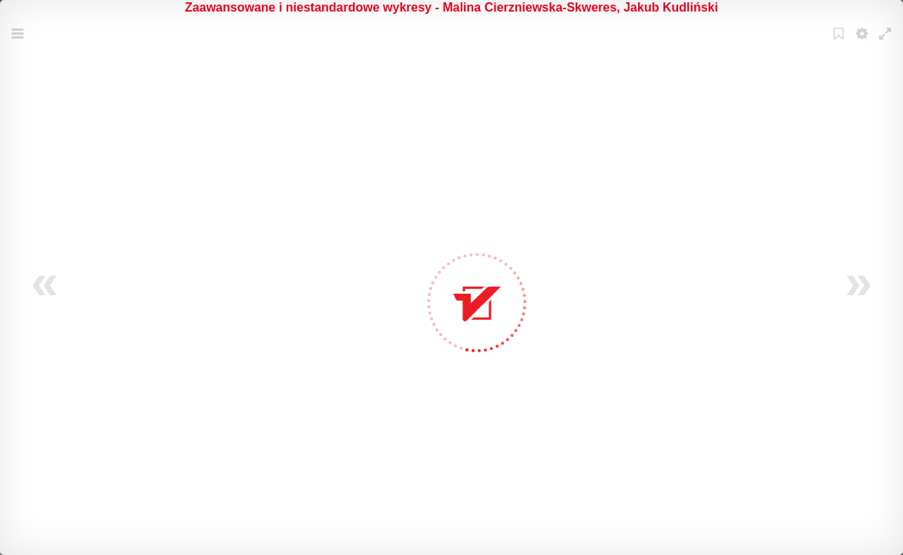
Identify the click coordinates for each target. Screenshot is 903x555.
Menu (19, 43)
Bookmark (840, 43)
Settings (863, 43)
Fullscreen (886, 43)
